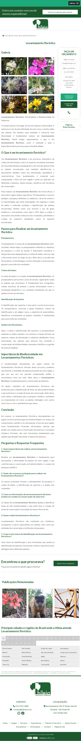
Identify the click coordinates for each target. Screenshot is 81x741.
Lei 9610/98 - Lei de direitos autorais (60, 673)
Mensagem (69, 77)
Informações (35, 727)
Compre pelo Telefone (68, 105)
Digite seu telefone (69, 68)
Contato (47, 727)
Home (5, 723)
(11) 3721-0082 (21, 706)
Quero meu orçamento (65, 563)
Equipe (14, 723)
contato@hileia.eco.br (21, 709)
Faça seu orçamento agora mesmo (60, 12)
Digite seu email (69, 60)
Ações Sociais (70, 723)
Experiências (36, 723)
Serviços (23, 723)
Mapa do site (59, 727)
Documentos (21, 727)
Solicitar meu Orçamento (69, 97)
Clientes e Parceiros (53, 723)
